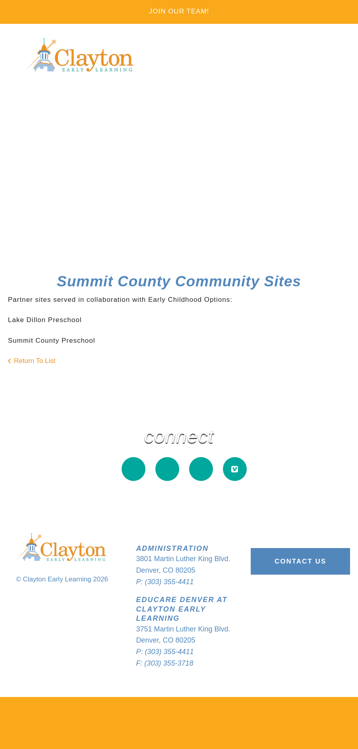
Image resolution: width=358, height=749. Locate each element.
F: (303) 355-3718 (164, 663)
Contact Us (300, 561)
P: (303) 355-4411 (165, 582)
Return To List (35, 361)
